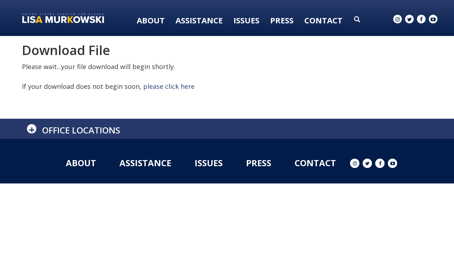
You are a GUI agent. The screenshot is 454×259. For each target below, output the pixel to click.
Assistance (199, 20)
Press (282, 20)
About (151, 20)
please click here (169, 86)
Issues (246, 20)
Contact (323, 20)
